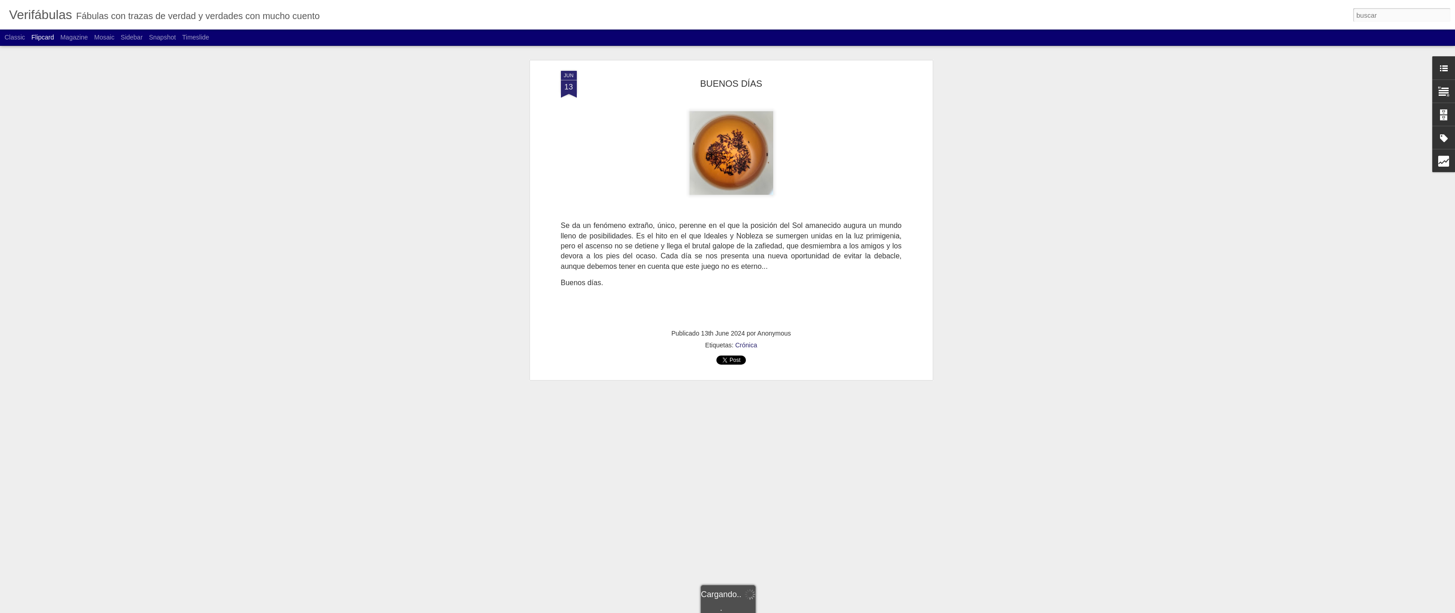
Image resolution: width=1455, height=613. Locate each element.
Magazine (74, 37)
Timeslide (195, 37)
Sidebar (132, 37)
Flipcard (42, 37)
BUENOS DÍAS (731, 84)
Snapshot (162, 37)
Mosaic (104, 37)
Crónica (746, 345)
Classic (15, 37)
